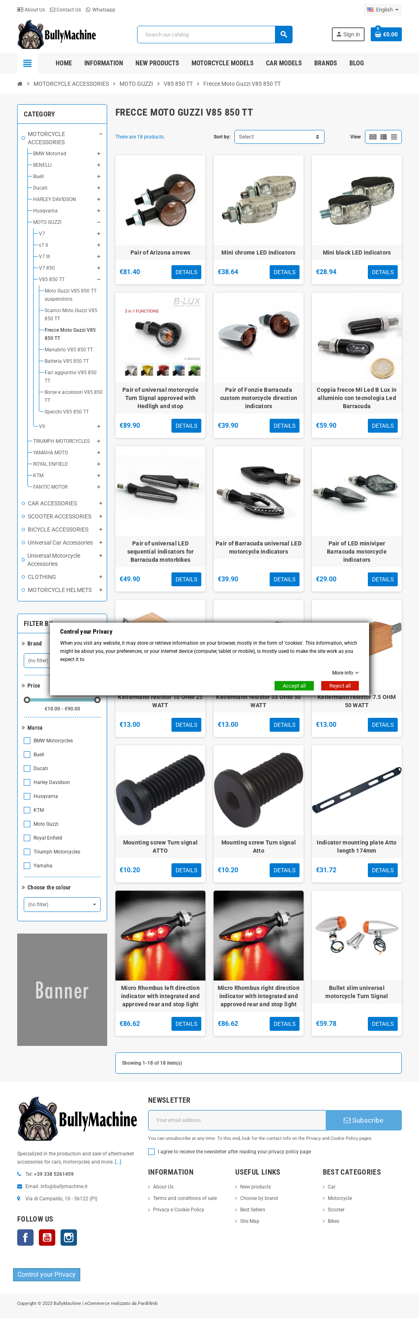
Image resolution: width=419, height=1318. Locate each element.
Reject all (340, 686)
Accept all (294, 686)
